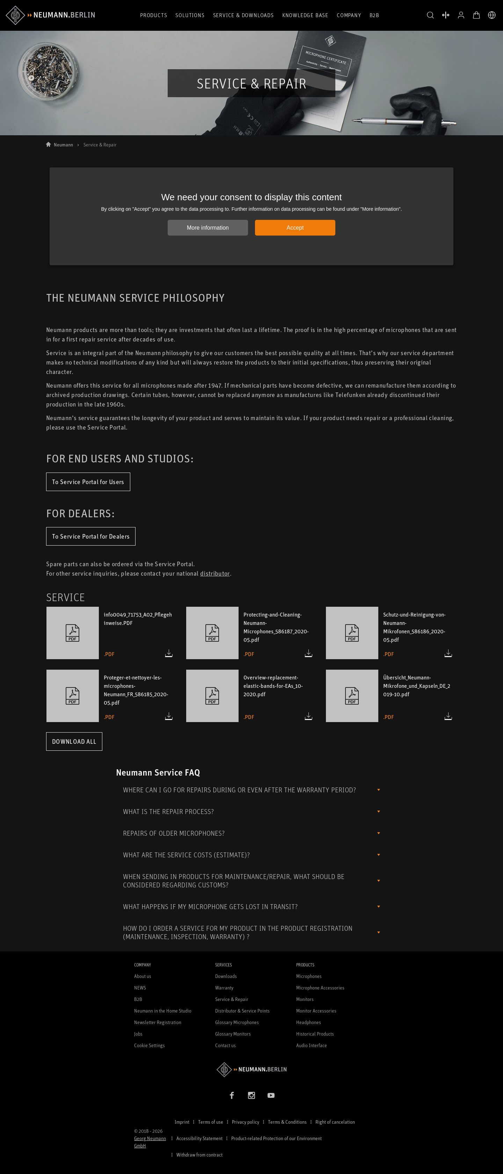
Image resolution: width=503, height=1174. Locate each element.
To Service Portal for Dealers (91, 536)
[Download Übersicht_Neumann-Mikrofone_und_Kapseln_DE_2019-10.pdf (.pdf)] (448, 716)
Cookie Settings (149, 1045)
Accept (295, 228)
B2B (374, 15)
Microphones (309, 976)
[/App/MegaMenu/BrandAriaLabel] (50, 15)
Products (153, 15)
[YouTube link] (271, 1095)
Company (349, 15)
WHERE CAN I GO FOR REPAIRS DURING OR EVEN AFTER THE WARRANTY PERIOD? (239, 789)
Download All (74, 741)
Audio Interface (311, 1045)
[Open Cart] (476, 15)
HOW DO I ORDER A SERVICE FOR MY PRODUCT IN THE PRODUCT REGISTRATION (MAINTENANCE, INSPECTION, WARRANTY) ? (237, 932)
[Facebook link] (232, 1095)
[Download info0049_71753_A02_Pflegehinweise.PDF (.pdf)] (168, 653)
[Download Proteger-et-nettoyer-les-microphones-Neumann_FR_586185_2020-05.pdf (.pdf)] (168, 716)
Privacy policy (245, 1122)
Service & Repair (231, 999)
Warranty (224, 988)
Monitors (305, 999)
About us (142, 976)
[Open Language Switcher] (491, 15)
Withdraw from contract (199, 1155)
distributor (215, 573)
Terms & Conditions (287, 1122)
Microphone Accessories (320, 988)
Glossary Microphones (237, 1022)
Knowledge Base (305, 15)
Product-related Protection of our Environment (276, 1138)
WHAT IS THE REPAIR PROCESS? (168, 811)
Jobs (138, 1034)
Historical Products (315, 1034)
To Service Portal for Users (88, 481)
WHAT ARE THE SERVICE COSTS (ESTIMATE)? (186, 854)
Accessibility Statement (199, 1138)
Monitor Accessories (316, 1011)
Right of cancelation (335, 1122)
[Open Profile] (461, 15)
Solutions (189, 15)
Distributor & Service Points (242, 1011)
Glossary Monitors (233, 1034)
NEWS (140, 988)
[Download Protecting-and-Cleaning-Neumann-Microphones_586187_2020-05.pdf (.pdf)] (308, 653)
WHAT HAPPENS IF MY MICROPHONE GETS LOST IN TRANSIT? (210, 906)
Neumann (63, 144)
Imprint (182, 1122)
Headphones (308, 1022)
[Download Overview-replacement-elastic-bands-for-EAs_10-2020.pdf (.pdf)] (308, 716)
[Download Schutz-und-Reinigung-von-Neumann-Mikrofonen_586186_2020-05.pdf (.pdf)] (448, 653)
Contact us (225, 1045)
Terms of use (210, 1122)
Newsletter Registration (157, 1022)
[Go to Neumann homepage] (251, 1069)
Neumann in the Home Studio (162, 1011)
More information (208, 228)
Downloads (226, 976)
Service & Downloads (243, 15)
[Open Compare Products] (445, 15)
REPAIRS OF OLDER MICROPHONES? (174, 833)
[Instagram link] (251, 1095)
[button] (430, 15)
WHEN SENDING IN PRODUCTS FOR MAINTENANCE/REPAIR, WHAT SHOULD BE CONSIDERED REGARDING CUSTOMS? (233, 880)
